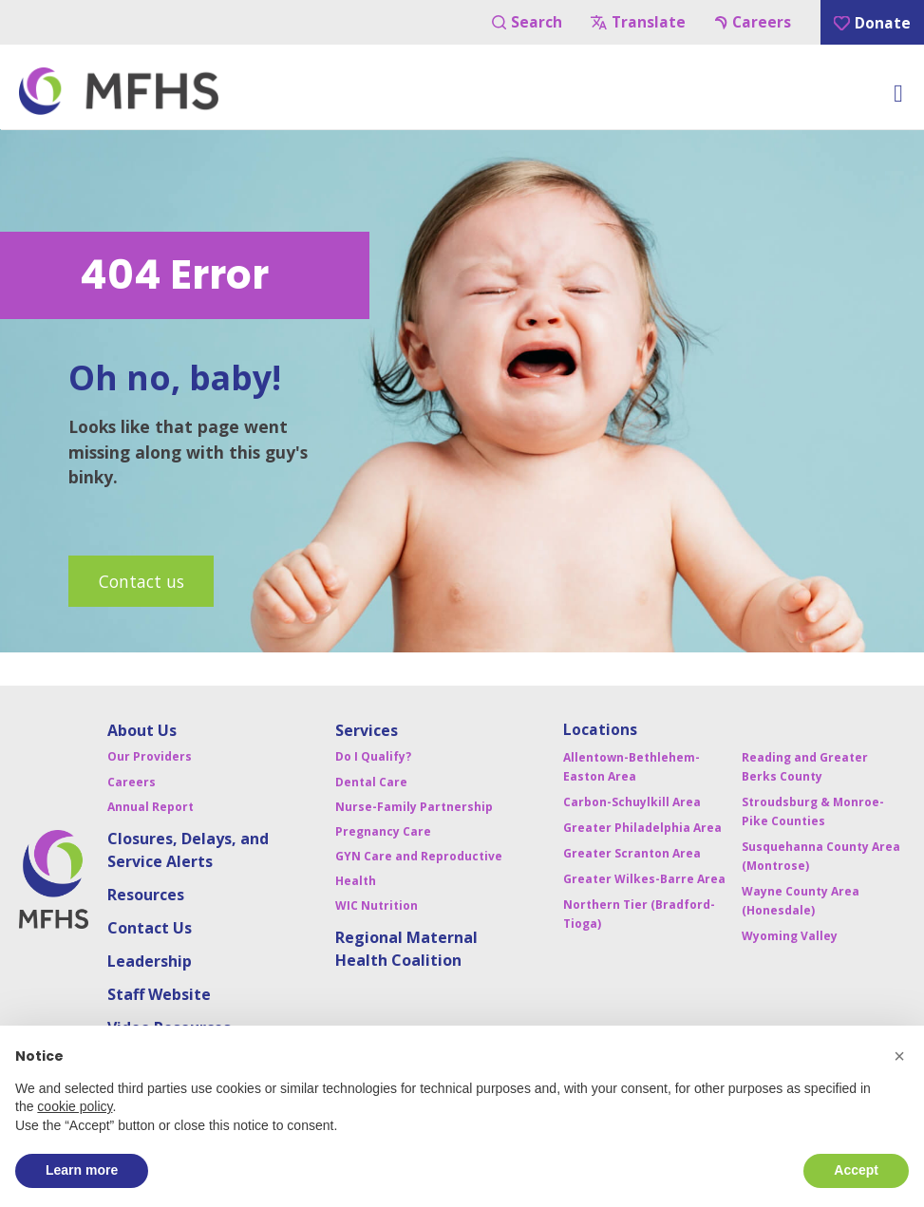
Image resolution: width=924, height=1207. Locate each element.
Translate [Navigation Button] (638, 22)
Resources (145, 894)
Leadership (149, 961)
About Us (142, 730)
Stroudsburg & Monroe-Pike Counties (813, 811)
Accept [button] (856, 1170)
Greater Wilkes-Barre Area (644, 879)
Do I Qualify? (373, 756)
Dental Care (371, 782)
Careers (753, 22)
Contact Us (149, 927)
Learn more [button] (82, 1170)
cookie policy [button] (74, 1106)
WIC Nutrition (376, 905)
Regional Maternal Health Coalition (406, 949)
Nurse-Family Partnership (414, 807)
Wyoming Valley (790, 936)
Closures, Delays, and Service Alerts (188, 850)
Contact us (141, 581)
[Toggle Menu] (898, 99)
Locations (600, 730)
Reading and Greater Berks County (805, 766)
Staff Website (159, 994)
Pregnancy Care (383, 831)
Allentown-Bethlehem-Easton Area (631, 766)
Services (366, 730)
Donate (872, 23)
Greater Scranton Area (632, 853)
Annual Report (150, 807)
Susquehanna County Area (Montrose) (821, 856)
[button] (899, 1056)
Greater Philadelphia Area (642, 828)
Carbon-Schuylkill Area (632, 802)
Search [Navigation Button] (527, 22)
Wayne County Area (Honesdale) (800, 900)
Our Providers (149, 756)
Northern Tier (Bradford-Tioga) (639, 914)
